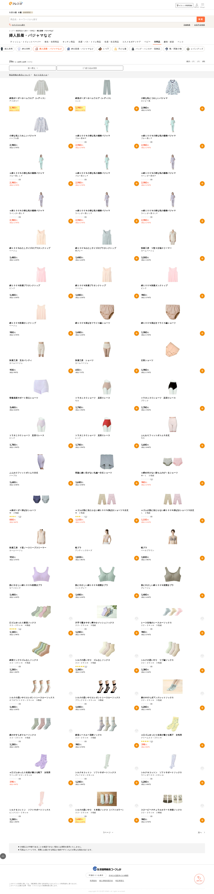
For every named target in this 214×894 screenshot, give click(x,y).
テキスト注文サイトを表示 (118, 875)
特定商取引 (119, 880)
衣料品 (32, 31)
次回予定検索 (199, 25)
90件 (29, 62)
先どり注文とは (41, 75)
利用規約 (93, 880)
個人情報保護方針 (106, 880)
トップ (11, 31)
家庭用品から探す (22, 31)
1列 (193, 61)
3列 (203, 61)
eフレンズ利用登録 (184, 5)
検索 (200, 19)
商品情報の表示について (20, 75)
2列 (198, 61)
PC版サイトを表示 (96, 875)
